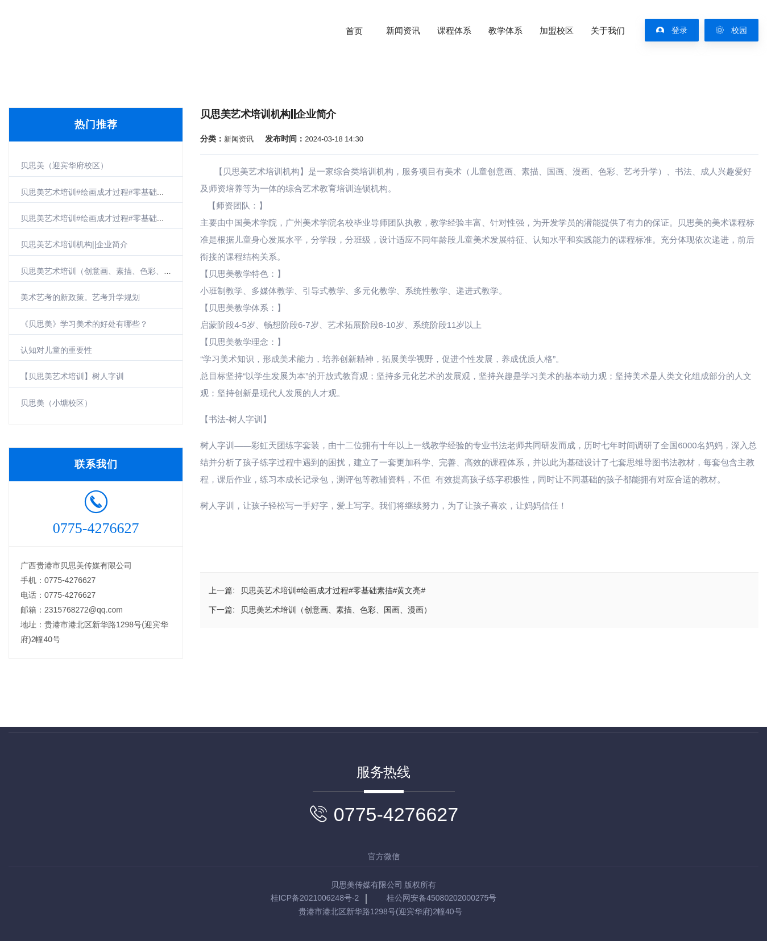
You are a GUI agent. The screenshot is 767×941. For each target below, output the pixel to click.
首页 (354, 30)
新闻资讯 (403, 30)
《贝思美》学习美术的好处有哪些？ (84, 323)
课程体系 (454, 30)
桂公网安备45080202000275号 (441, 897)
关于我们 (608, 30)
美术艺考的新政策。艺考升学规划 (80, 297)
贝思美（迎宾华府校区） (64, 165)
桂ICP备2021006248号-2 (315, 897)
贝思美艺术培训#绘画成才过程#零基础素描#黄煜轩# (112, 218)
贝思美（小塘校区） (56, 402)
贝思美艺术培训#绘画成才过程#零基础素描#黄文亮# (112, 192)
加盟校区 (557, 30)
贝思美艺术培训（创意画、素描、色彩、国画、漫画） (116, 271)
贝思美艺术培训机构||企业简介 (74, 244)
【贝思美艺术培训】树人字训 (72, 376)
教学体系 (505, 30)
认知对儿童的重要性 (56, 350)
